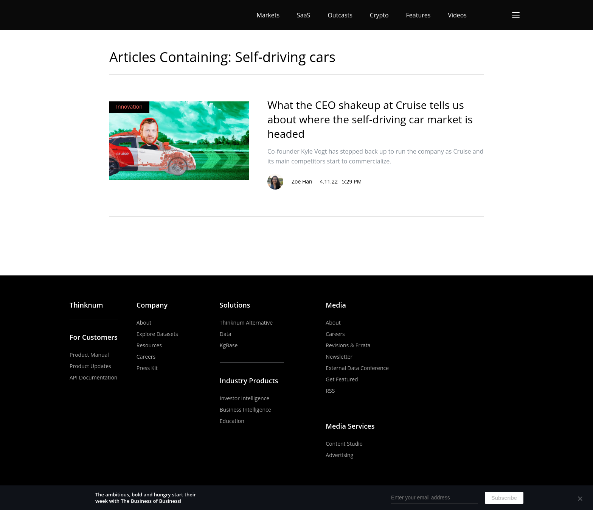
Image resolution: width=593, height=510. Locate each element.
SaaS (303, 15)
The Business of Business (97, 15)
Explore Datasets (157, 333)
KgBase (229, 345)
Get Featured (342, 379)
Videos (457, 15)
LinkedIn (501, 305)
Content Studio (344, 443)
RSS (330, 390)
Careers (146, 356)
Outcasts (340, 15)
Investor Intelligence (244, 398)
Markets (268, 15)
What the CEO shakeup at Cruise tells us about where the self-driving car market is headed (370, 119)
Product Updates (90, 366)
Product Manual (89, 354)
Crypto (379, 15)
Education (232, 420)
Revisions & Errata (348, 345)
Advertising (339, 455)
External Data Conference (357, 368)
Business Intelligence (245, 409)
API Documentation (93, 377)
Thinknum (86, 304)
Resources (149, 345)
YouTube (484, 305)
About (144, 322)
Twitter (518, 305)
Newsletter (339, 356)
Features (418, 15)
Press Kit (147, 368)
